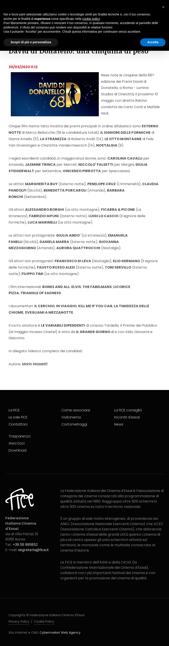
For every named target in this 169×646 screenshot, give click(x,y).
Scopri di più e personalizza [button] (31, 42)
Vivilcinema (71, 417)
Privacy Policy (19, 621)
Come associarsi (75, 410)
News (118, 424)
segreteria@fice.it (33, 549)
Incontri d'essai (127, 417)
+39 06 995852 (25, 544)
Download (17, 450)
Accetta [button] (152, 42)
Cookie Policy (44, 621)
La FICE (14, 410)
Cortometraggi (74, 424)
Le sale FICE (18, 417)
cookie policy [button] (91, 19)
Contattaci (18, 424)
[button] (163, 7)
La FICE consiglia (128, 410)
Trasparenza (19, 436)
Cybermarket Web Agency (60, 632)
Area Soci (17, 443)
